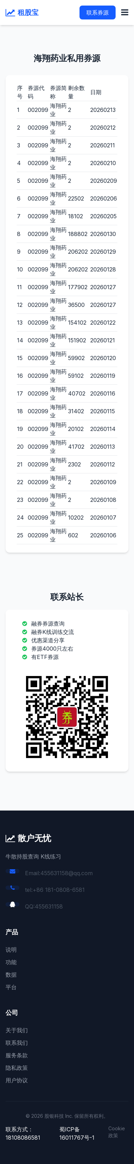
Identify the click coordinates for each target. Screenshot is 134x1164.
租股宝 (28, 12)
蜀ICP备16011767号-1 (76, 1133)
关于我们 (17, 1030)
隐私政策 (17, 1067)
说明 (11, 949)
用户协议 (17, 1080)
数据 (11, 974)
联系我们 (17, 1042)
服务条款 (17, 1055)
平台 (11, 987)
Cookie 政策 (116, 1131)
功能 (11, 962)
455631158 (49, 906)
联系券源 (97, 12)
